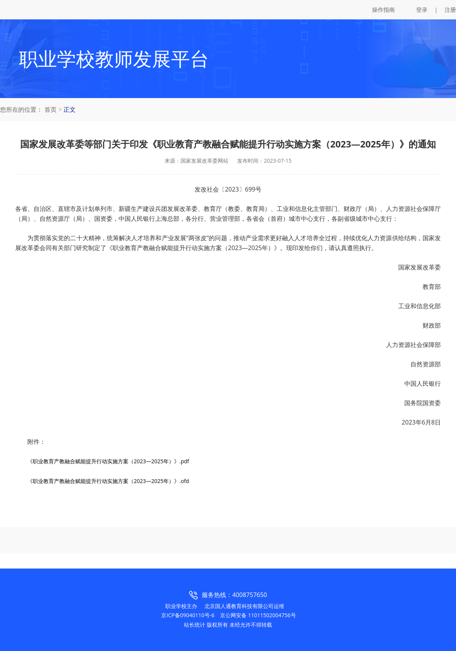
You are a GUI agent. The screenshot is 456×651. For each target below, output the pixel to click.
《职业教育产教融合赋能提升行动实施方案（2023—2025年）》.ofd (108, 481)
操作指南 (383, 9)
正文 (69, 110)
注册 (450, 9)
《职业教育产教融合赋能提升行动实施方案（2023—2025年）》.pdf (108, 461)
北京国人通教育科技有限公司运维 (244, 606)
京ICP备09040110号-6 (187, 615)
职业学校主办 (181, 606)
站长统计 (194, 624)
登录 (422, 9)
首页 (50, 110)
